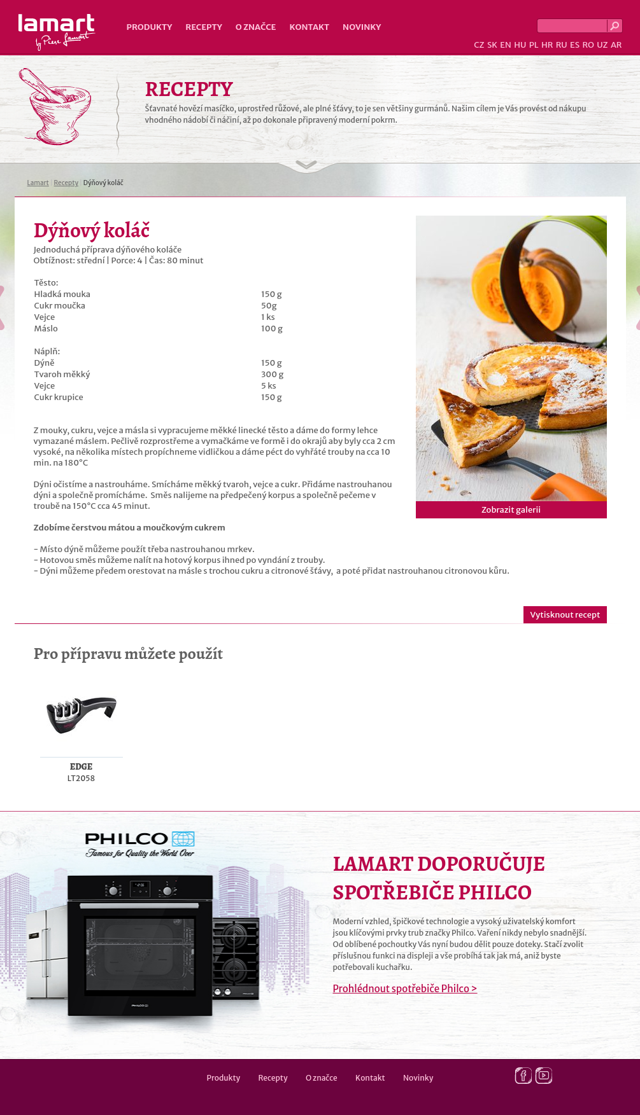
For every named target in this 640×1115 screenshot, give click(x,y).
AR (616, 44)
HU (520, 44)
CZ (479, 44)
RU (561, 44)
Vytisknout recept (565, 614)
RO (588, 44)
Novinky (362, 27)
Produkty (150, 27)
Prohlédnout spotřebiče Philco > (405, 989)
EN (505, 44)
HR (547, 44)
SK (492, 44)
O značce (256, 27)
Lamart (57, 32)
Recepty (203, 27)
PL (534, 44)
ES (575, 44)
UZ (602, 44)
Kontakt (309, 27)
